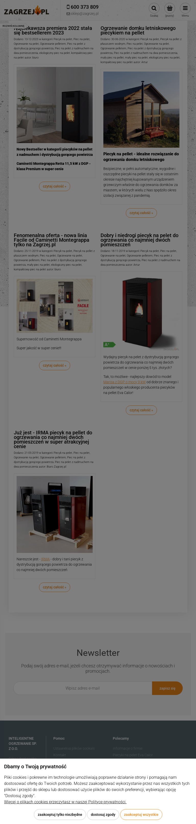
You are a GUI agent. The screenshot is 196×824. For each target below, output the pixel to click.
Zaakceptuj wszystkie (141, 815)
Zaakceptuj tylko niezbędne (60, 815)
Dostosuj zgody (103, 815)
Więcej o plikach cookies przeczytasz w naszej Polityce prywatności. (65, 801)
